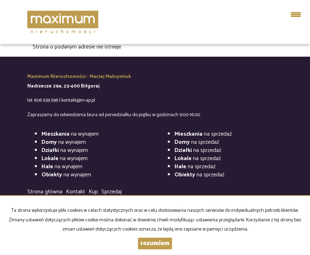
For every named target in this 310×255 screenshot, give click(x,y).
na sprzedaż (203, 134)
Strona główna (44, 192)
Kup (93, 192)
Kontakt (75, 192)
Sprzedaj (111, 192)
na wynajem (70, 134)
